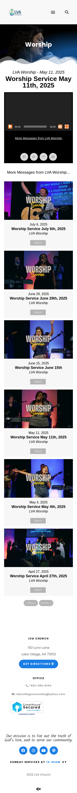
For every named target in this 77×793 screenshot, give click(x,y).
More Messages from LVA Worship (38, 138)
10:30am (53, 762)
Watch (38, 242)
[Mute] (60, 127)
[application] (38, 112)
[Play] (10, 127)
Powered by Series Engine (38, 614)
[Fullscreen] (67, 127)
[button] (52, 12)
